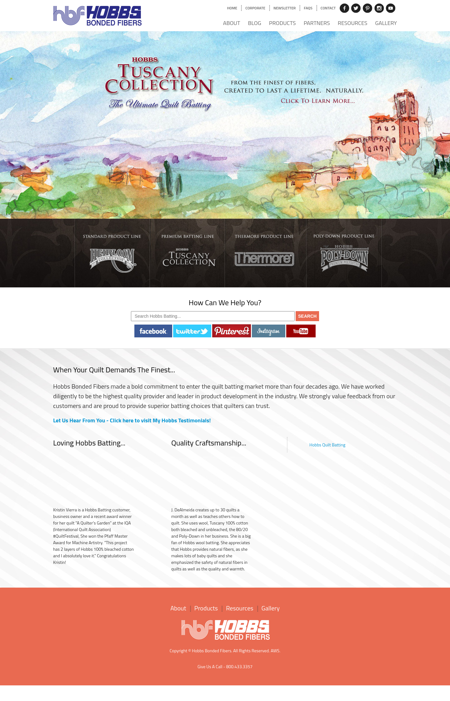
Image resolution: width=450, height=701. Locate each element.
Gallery (386, 23)
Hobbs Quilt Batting (327, 444)
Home (232, 8)
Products (282, 23)
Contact (328, 8)
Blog (254, 23)
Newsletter (284, 8)
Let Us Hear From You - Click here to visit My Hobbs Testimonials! (132, 420)
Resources (353, 23)
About (231, 23)
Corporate (255, 8)
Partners (317, 23)
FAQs (308, 8)
